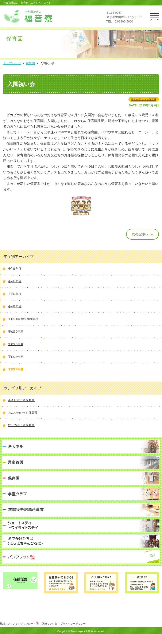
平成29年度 (15, 344)
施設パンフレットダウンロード (17, 623)
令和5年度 (15, 268)
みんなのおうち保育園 (143, 99)
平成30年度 (15, 331)
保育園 (81, 478)
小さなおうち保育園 (21, 400)
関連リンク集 (49, 623)
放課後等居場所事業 (81, 509)
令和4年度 (15, 281)
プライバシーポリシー (73, 623)
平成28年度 (15, 356)
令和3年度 (15, 294)
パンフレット (81, 557)
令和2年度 (15, 306)
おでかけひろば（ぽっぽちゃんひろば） (81, 541)
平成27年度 (15, 369)
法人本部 (81, 446)
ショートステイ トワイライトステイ (81, 525)
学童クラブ (81, 493)
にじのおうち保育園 (21, 425)
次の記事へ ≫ (142, 234)
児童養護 (81, 462)
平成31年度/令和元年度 (23, 319)
